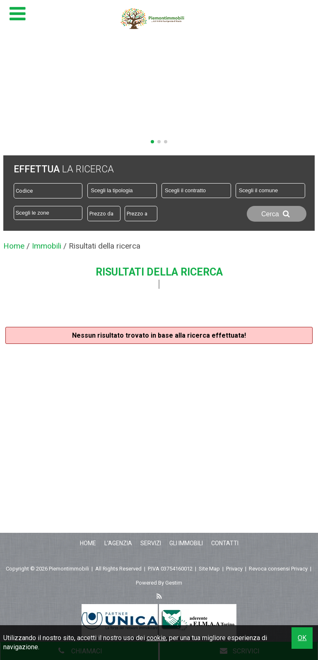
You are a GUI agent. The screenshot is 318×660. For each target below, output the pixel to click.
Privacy (234, 569)
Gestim (173, 583)
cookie (156, 638)
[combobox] (122, 190)
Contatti (224, 543)
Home (88, 543)
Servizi (150, 543)
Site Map (209, 569)
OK (302, 638)
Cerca (276, 214)
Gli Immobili (186, 543)
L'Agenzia (118, 543)
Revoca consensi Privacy (278, 569)
